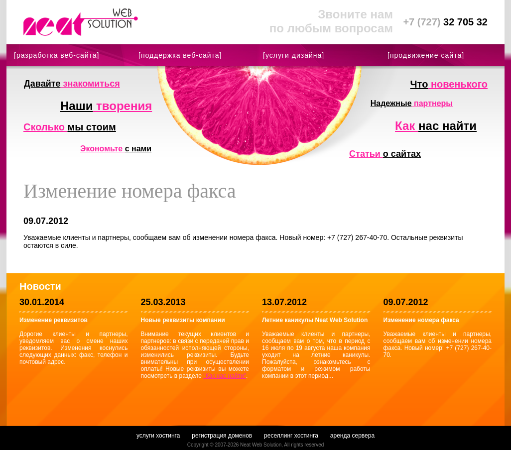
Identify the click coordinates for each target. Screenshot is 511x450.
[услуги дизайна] (293, 55)
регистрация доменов (222, 435)
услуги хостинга (158, 435)
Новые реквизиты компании (183, 320)
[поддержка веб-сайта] (180, 55)
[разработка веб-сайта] (56, 55)
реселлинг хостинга (291, 435)
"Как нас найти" (224, 375)
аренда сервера (352, 435)
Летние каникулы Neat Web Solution (315, 320)
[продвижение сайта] (425, 55)
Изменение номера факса (421, 320)
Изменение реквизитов (53, 320)
